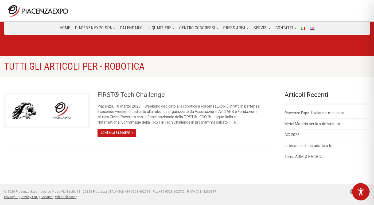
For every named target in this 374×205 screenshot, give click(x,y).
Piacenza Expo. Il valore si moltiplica (314, 113)
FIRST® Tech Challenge (131, 94)
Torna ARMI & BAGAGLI (304, 157)
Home (65, 27)
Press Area (236, 27)
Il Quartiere (160, 27)
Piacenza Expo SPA (95, 27)
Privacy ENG (29, 197)
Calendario (131, 27)
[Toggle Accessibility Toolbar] (361, 192)
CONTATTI (285, 27)
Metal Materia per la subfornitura (312, 124)
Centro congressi (198, 27)
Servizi (262, 27)
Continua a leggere (117, 133)
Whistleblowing (66, 197)
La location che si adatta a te (308, 146)
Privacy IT (11, 197)
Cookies (47, 197)
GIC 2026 (292, 135)
